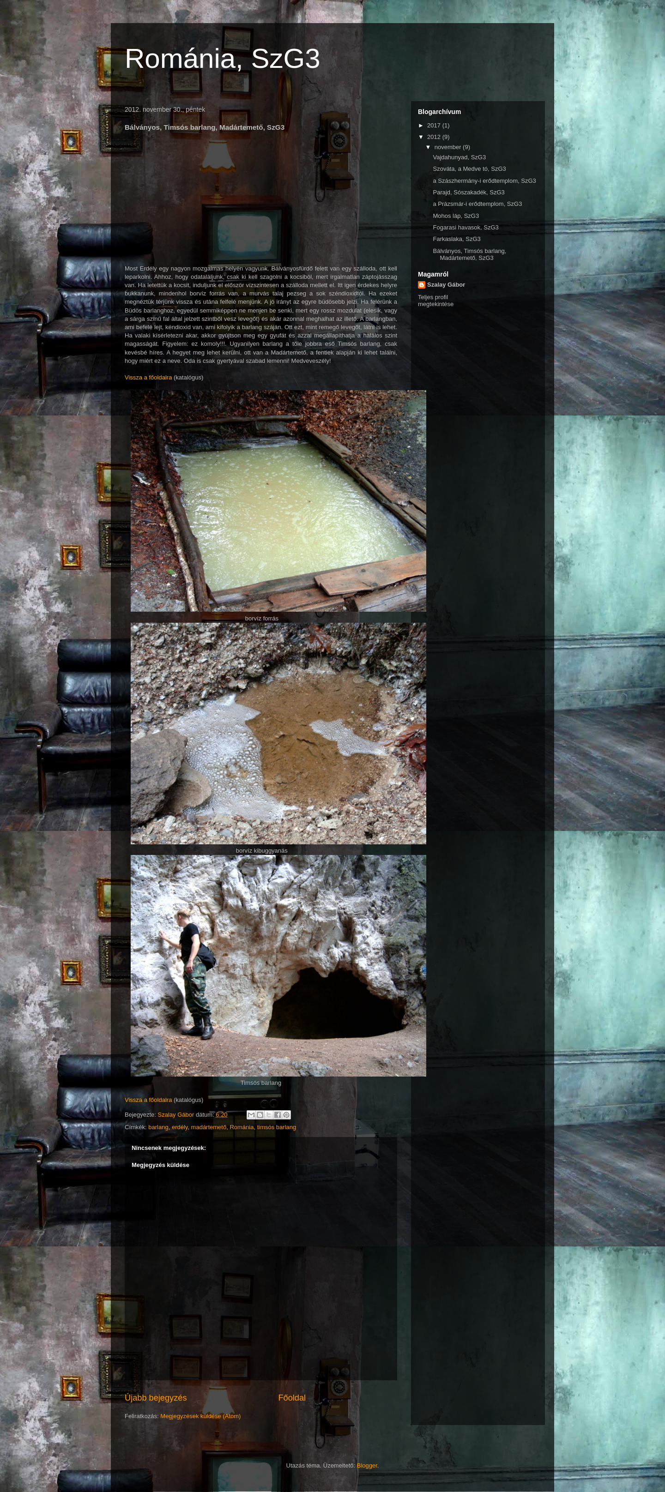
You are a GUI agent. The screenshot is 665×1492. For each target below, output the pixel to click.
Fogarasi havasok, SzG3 (465, 227)
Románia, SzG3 (222, 58)
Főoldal (292, 1397)
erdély (179, 1127)
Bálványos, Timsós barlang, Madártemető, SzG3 (469, 254)
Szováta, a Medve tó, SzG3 (469, 168)
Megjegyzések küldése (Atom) (200, 1416)
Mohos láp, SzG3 (456, 215)
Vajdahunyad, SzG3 (459, 157)
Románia (242, 1127)
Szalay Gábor (446, 284)
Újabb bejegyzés (156, 1397)
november (449, 147)
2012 (434, 136)
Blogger (367, 1465)
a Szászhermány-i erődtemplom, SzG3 (484, 180)
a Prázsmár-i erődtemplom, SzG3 (477, 203)
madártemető (209, 1127)
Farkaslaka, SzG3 (456, 238)
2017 (434, 125)
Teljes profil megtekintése (435, 300)
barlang (158, 1127)
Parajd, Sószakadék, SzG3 (468, 192)
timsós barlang (276, 1127)
